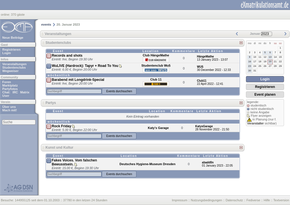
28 (275, 66)
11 (259, 57)
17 (254, 61)
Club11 (201, 80)
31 (254, 70)
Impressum (179, 200)
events (46, 24)
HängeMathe (205, 56)
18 (259, 61)
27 (270, 66)
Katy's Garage (158, 128)
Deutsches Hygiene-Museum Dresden (147, 164)
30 (249, 70)
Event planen (265, 95)
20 (270, 61)
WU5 (200, 66)
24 (254, 66)
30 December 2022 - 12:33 (214, 69)
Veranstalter (255, 123)
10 (254, 57)
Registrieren (11, 49)
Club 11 (156, 79)
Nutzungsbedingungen (206, 200)
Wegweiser (10, 71)
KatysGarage (204, 126)
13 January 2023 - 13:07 (212, 59)
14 (275, 57)
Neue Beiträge (12, 37)
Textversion (281, 200)
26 (265, 66)
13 (270, 57)
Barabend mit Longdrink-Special (78, 80)
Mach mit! (9, 110)
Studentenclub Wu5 (155, 65)
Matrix (24, 92)
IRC (15, 92)
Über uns (9, 106)
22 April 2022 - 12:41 (210, 83)
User (5, 95)
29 (280, 66)
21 (275, 61)
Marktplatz (10, 85)
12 (265, 57)
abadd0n (208, 162)
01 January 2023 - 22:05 (217, 165)
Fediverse (253, 200)
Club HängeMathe (156, 55)
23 (249, 66)
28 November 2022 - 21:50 (212, 129)
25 (259, 66)
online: (6, 14)
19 (265, 61)
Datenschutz (234, 200)
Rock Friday (61, 126)
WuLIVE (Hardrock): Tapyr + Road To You (85, 66)
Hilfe (267, 200)
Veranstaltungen (14, 64)
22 (280, 61)
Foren (6, 82)
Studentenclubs (14, 67)
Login (6, 53)
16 (249, 61)
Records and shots (67, 56)
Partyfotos (10, 89)
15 (280, 57)
